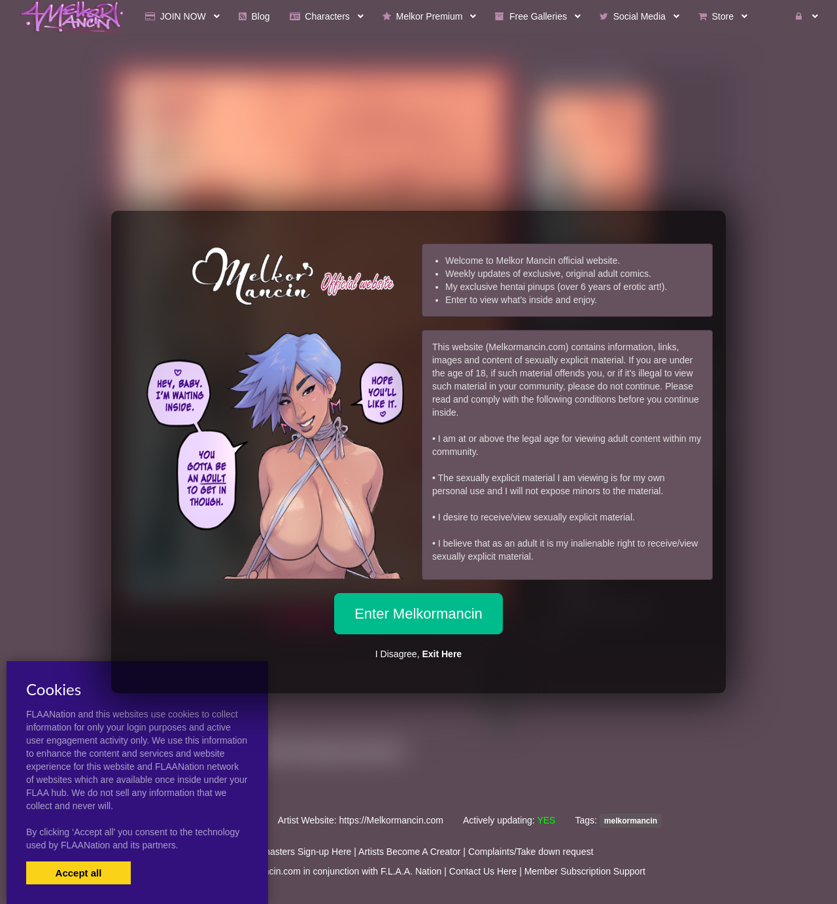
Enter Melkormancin (418, 614)
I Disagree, (418, 654)
